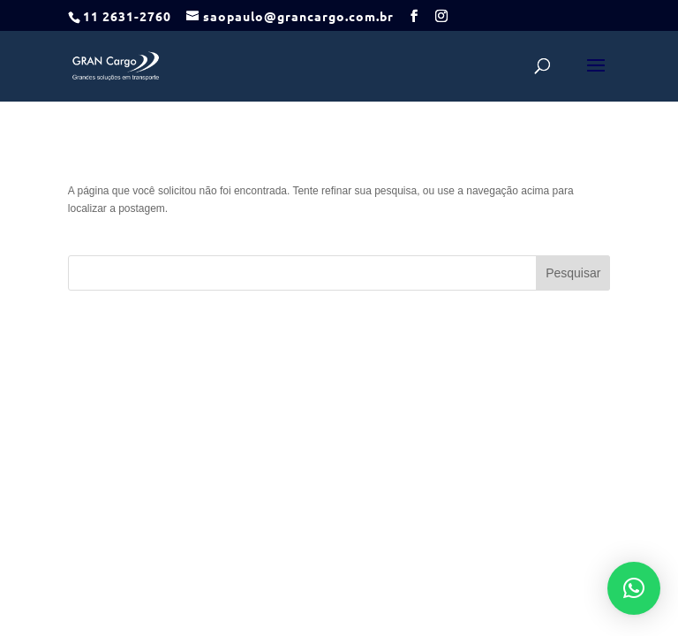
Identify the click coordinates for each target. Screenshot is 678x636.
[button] (633, 588)
